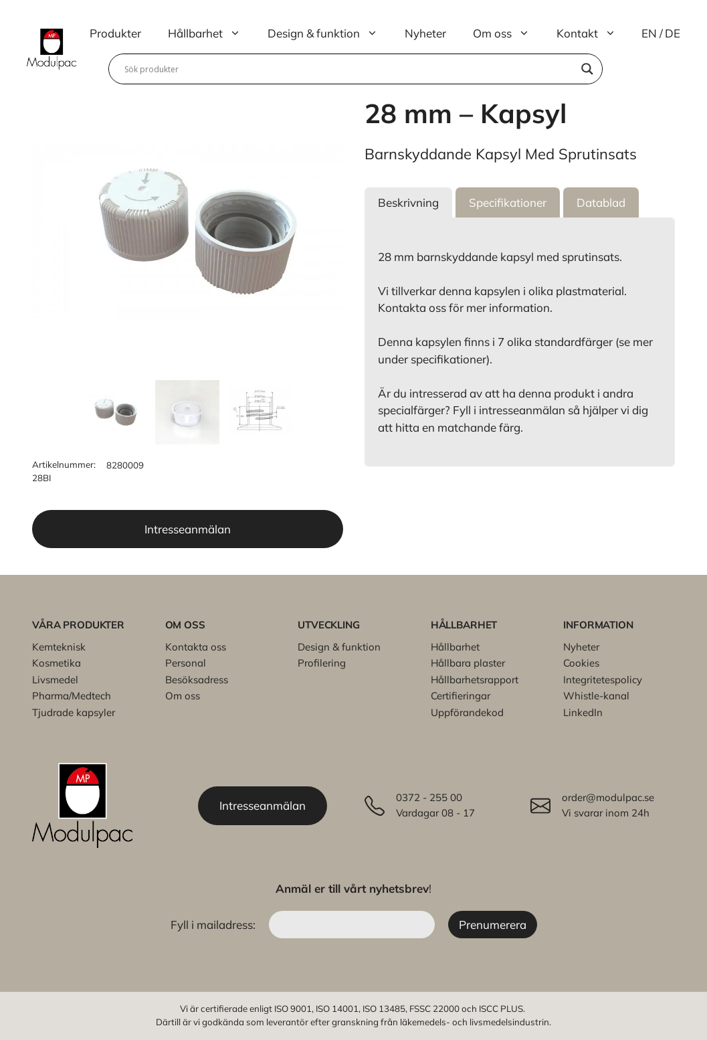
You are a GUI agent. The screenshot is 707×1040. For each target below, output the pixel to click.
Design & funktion (329, 33)
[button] (408, 202)
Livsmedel (55, 679)
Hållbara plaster (468, 663)
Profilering (322, 663)
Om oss (508, 33)
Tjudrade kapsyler (73, 712)
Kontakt (593, 33)
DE (672, 33)
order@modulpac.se (608, 797)
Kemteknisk (59, 646)
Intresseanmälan (187, 529)
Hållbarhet (211, 33)
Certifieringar (460, 695)
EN (649, 33)
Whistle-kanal (596, 695)
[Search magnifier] (587, 69)
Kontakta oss (195, 646)
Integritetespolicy (602, 679)
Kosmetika (56, 663)
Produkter (115, 33)
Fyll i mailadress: (214, 925)
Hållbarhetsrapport (474, 679)
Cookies (581, 663)
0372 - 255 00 (429, 797)
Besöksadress (196, 679)
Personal (185, 663)
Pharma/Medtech (71, 695)
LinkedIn (583, 712)
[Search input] (349, 69)
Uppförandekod (467, 712)
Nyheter (425, 33)
